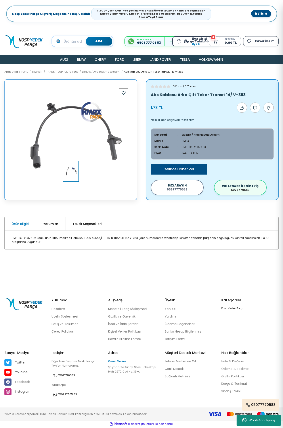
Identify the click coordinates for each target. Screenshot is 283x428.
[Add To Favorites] (123, 92)
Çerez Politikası (63, 332)
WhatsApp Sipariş (258, 420)
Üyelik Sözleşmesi (65, 317)
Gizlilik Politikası (232, 377)
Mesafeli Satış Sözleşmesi (127, 309)
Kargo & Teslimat (234, 384)
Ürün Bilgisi (20, 224)
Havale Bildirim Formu (124, 339)
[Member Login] (186, 41)
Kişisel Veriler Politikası (124, 332)
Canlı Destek (174, 369)
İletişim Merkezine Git (181, 362)
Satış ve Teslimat (65, 324)
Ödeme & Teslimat (236, 369)
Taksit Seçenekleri (87, 224)
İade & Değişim (233, 362)
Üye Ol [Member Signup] (195, 44)
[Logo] (23, 41)
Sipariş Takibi (231, 392)
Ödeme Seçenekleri (180, 324)
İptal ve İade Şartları (123, 324)
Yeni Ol (170, 309)
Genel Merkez (117, 362)
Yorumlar (50, 224)
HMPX (185, 141)
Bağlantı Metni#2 (178, 377)
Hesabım (58, 309)
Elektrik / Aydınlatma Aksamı (201, 135)
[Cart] (224, 41)
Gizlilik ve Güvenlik (122, 317)
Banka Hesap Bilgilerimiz (183, 332)
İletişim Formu (175, 339)
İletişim (261, 13)
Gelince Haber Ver (179, 168)
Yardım (170, 317)
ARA (99, 41)
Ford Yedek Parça (233, 309)
